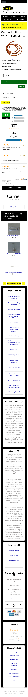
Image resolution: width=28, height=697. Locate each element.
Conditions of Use (14, 560)
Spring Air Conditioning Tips (14, 368)
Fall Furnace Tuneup (14, 336)
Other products (14, 207)
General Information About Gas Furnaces (14, 374)
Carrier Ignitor (6, 26)
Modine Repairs (14, 349)
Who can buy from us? (14, 392)
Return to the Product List (14, 283)
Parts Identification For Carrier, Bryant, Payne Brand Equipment (14, 316)
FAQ (14, 680)
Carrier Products (10, 24)
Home (5, 16)
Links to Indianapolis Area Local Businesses (14, 386)
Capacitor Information (14, 309)
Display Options (10, 184)
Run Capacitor (14, 322)
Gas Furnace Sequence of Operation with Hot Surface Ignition (14, 342)
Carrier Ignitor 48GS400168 (14, 254)
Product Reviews (14, 659)
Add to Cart (21, 86)
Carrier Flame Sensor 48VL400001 (14, 272)
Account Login (14, 652)
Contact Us (20, 19)
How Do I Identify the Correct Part (14, 297)
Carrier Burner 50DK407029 (14, 235)
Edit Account (14, 669)
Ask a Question (6, 102)
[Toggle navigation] (4, 2)
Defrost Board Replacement (14, 361)
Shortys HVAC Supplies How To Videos (14, 355)
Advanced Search (14, 673)
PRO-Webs (20, 693)
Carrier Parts (19, 24)
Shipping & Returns (14, 550)
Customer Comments (14, 676)
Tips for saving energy (14, 380)
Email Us (14, 599)
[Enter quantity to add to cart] (10, 86)
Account (22, 16)
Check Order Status (14, 655)
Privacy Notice (14, 555)
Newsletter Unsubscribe (14, 664)
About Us (7, 19)
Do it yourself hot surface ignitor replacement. (14, 329)
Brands (13, 16)
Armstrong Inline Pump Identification (14, 303)
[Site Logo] (14, 8)
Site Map (14, 565)
